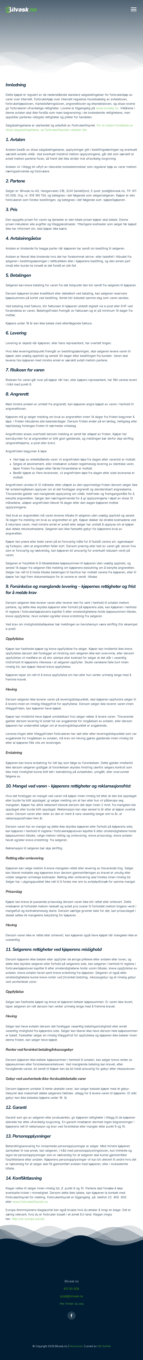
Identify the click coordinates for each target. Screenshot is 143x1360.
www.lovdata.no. (107, 108)
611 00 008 (71, 1289)
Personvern (76, 1346)
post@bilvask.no (71, 1296)
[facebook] (71, 1315)
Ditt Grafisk (104, 1346)
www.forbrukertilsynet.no (29, 1202)
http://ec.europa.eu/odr (28, 1219)
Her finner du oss (72, 1303)
